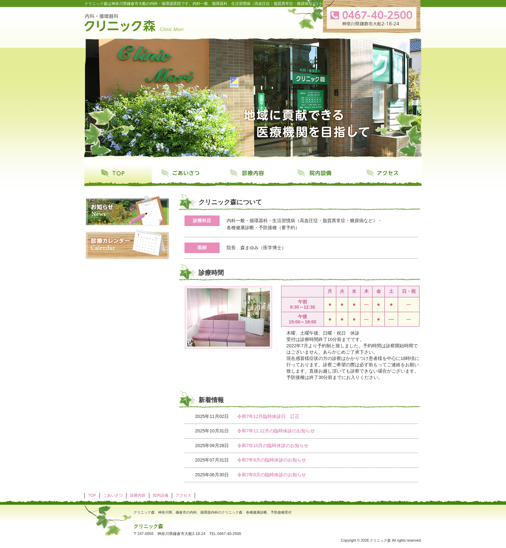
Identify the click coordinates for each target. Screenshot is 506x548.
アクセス (388, 174)
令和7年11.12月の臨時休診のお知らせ (276, 430)
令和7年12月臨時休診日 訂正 (268, 416)
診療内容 (253, 174)
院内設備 (320, 174)
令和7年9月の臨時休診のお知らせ (271, 460)
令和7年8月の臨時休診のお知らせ (271, 474)
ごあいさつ (185, 174)
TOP (118, 174)
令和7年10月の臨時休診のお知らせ (273, 445)
